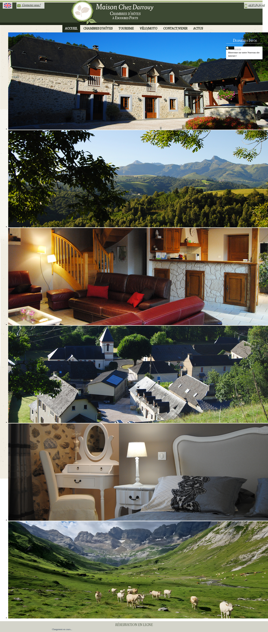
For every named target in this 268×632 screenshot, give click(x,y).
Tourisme (126, 28)
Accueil (71, 28)
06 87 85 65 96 (256, 5)
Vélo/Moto (148, 28)
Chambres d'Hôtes (98, 28)
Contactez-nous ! (30, 5)
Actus (198, 28)
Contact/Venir (175, 28)
